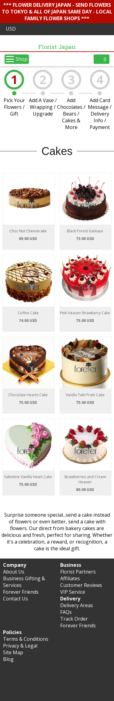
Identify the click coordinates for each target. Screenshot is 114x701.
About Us (13, 571)
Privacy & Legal (20, 645)
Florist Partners (78, 571)
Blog (8, 659)
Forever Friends (21, 591)
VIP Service (72, 591)
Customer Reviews (81, 585)
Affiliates (70, 578)
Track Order (74, 618)
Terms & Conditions (25, 639)
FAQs (66, 612)
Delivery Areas (76, 605)
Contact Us (15, 598)
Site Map (13, 652)
